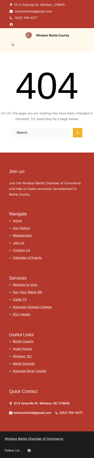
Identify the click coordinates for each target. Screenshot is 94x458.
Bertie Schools (24, 363)
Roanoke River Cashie (29, 371)
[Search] (77, 132)
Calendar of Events (27, 258)
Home (17, 221)
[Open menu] (12, 44)
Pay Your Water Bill (27, 292)
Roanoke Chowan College (32, 307)
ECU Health (21, 314)
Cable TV (20, 299)
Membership (22, 235)
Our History (21, 228)
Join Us (18, 243)
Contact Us (21, 250)
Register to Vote (25, 285)
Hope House (22, 349)
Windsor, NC (22, 356)
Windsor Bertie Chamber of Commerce (34, 439)
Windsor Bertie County (52, 35)
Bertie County (23, 341)
